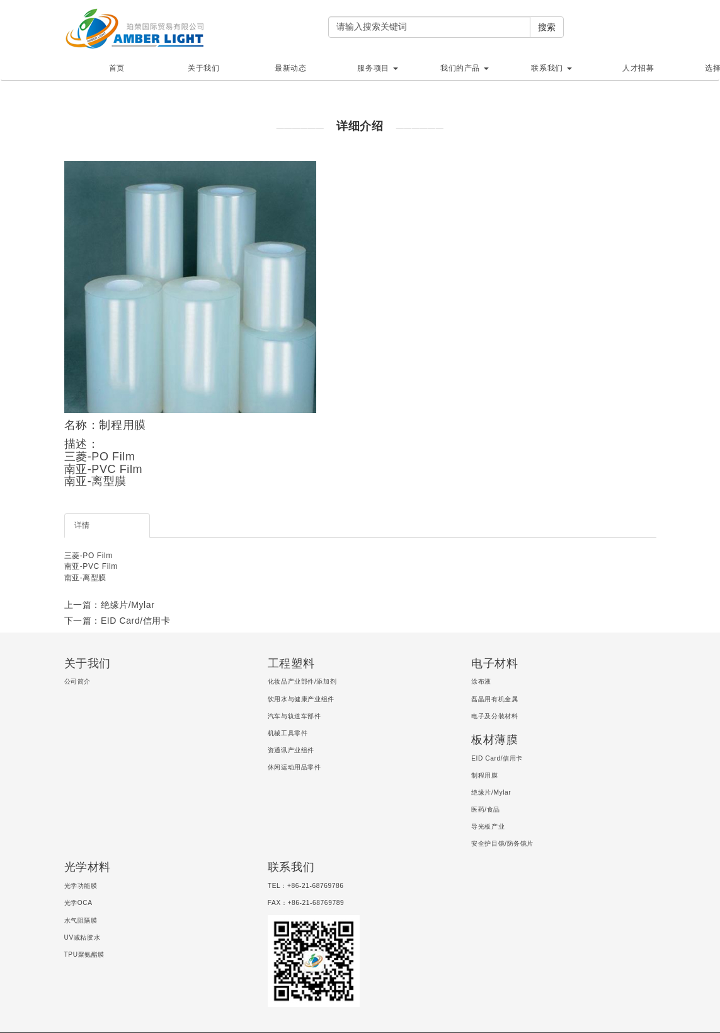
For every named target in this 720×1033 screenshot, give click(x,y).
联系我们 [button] (551, 68)
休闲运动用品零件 (294, 767)
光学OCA (78, 902)
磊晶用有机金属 (494, 699)
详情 (82, 525)
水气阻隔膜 (81, 920)
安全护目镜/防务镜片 (502, 843)
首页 (117, 68)
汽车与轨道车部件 (294, 716)
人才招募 (638, 68)
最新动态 (290, 68)
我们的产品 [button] (464, 68)
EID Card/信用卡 (497, 758)
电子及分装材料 (494, 716)
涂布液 (481, 681)
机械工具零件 (288, 733)
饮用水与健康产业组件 (301, 699)
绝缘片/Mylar (491, 792)
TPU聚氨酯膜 (84, 954)
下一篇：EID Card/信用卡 (117, 621)
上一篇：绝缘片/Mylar (109, 605)
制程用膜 (484, 775)
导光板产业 (488, 826)
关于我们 (203, 68)
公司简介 (77, 681)
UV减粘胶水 (82, 937)
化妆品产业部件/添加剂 (302, 681)
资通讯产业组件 (291, 750)
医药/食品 (485, 809)
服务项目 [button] (377, 68)
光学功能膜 (81, 885)
